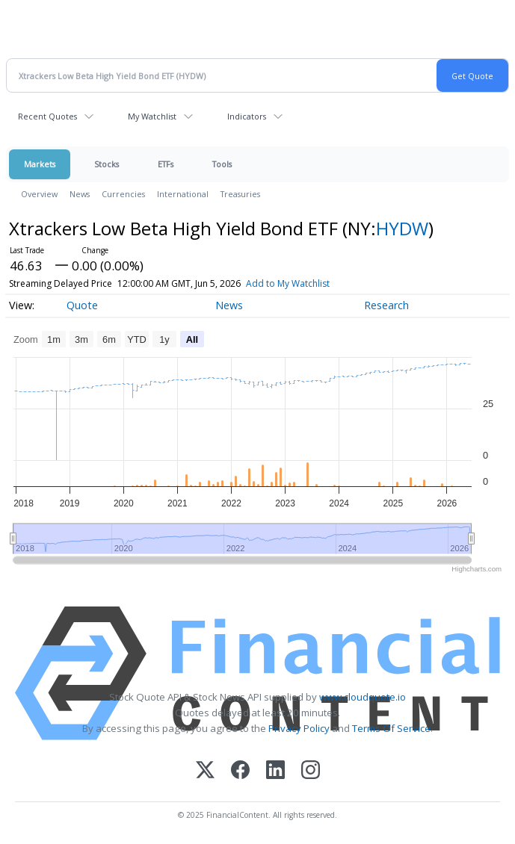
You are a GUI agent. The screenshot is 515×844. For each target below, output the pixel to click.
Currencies (123, 193)
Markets (39, 164)
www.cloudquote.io (362, 697)
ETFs (165, 164)
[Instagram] (310, 771)
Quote (82, 305)
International (183, 193)
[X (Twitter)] (205, 771)
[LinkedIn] (275, 771)
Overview (39, 193)
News (80, 193)
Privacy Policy (299, 728)
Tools (222, 164)
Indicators (246, 116)
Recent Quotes (47, 116)
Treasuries (240, 193)
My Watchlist (152, 116)
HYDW (402, 228)
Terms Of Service (391, 728)
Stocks (106, 164)
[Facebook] (240, 771)
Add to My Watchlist (288, 283)
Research (386, 305)
